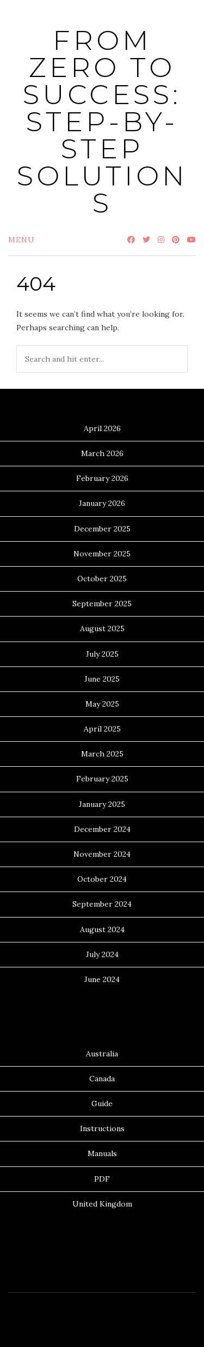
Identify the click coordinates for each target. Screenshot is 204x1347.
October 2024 (102, 879)
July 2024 (102, 954)
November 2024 (102, 854)
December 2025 (102, 529)
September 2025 (102, 603)
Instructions (102, 1128)
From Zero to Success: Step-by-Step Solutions (102, 122)
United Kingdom (102, 1204)
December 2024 (102, 829)
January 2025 (102, 804)
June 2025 (102, 679)
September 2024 (102, 904)
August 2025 (102, 628)
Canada (102, 1078)
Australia (102, 1054)
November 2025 (102, 554)
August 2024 (102, 929)
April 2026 (102, 428)
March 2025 (102, 754)
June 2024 (102, 979)
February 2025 (102, 779)
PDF (102, 1179)
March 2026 (102, 453)
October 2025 (102, 578)
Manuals (102, 1153)
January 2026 (102, 503)
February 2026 (102, 478)
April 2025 (102, 729)
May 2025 (102, 704)
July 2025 (102, 654)
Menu (21, 240)
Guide (102, 1103)
